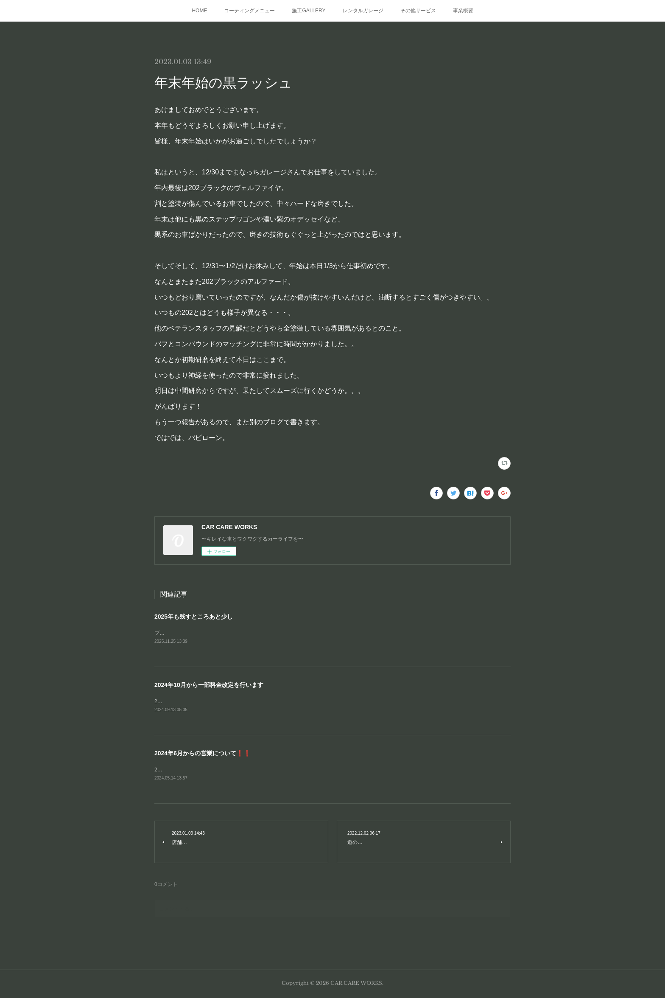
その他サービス (418, 11)
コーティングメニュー (249, 11)
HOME (199, 11)
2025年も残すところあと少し (193, 616)
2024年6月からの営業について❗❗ (202, 754)
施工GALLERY (308, 11)
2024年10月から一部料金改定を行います (208, 685)
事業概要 (463, 11)
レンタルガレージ (363, 11)
